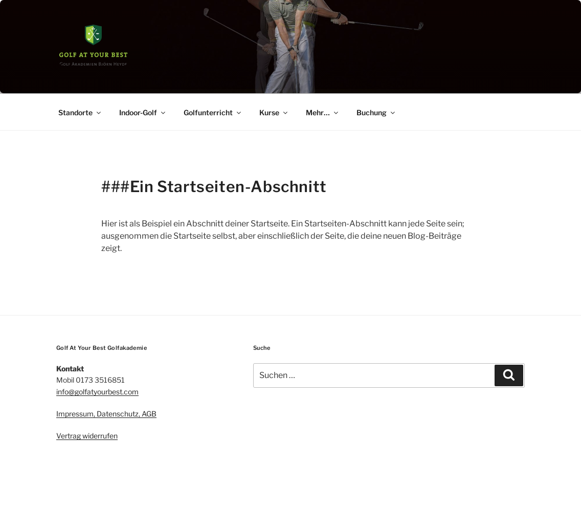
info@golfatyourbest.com (97, 391)
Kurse (274, 112)
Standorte (80, 112)
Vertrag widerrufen (87, 435)
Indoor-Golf (143, 112)
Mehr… (323, 112)
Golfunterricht (213, 112)
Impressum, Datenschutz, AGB (106, 413)
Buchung (376, 112)
